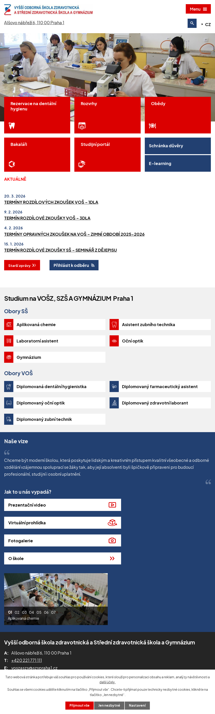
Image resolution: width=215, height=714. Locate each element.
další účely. (107, 682)
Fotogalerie (20, 533)
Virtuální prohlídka (132, 515)
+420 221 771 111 (26, 634)
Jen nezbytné (109, 705)
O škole (121, 533)
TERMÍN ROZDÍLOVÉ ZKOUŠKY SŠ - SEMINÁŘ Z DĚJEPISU (60, 260)
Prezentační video (27, 515)
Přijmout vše (79, 705)
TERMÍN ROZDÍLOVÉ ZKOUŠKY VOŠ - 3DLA (47, 228)
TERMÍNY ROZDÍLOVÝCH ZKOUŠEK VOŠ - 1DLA (51, 212)
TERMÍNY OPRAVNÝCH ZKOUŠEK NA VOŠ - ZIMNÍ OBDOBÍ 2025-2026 (74, 244)
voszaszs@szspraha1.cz (34, 642)
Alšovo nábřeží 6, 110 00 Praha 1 (34, 24)
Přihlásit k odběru (71, 275)
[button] (10, 587)
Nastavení (137, 705)
